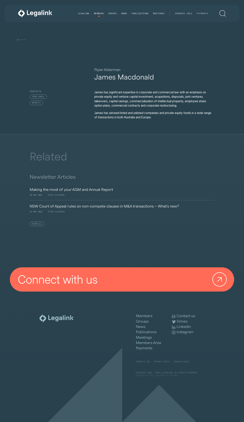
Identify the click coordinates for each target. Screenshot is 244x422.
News (124, 13)
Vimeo (180, 322)
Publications (140, 13)
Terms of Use (143, 361)
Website (36, 102)
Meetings (158, 13)
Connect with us (124, 279)
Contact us (183, 316)
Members (99, 13)
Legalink (83, 13)
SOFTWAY (174, 375)
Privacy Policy (162, 361)
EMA (151, 375)
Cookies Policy (181, 361)
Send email (38, 96)
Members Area (183, 13)
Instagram (183, 332)
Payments (202, 13)
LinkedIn (181, 327)
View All (37, 224)
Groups (112, 13)
